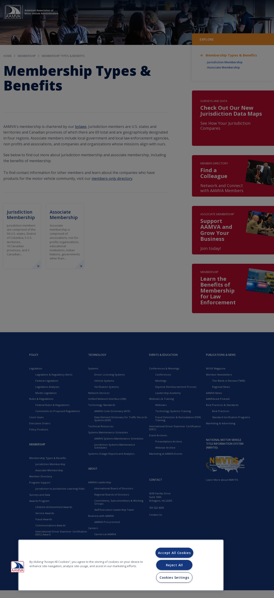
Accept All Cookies (174, 553)
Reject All (174, 565)
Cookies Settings (174, 577)
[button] (17, 566)
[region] (121, 565)
